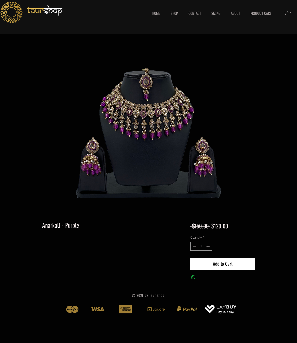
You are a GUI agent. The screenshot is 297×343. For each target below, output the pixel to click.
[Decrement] (194, 246)
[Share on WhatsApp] (193, 277)
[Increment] (208, 246)
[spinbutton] (201, 246)
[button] (290, 12)
